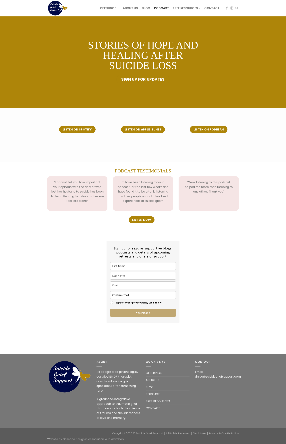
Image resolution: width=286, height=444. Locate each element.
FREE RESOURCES (186, 8)
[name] (143, 266)
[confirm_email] (143, 295)
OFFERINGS (109, 8)
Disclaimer (199, 433)
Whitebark (117, 439)
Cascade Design (74, 439)
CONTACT (211, 8)
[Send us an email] (236, 8)
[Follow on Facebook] (226, 8)
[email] (143, 285)
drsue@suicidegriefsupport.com (218, 376)
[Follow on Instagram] (231, 8)
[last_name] (143, 276)
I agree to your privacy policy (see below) (138, 302)
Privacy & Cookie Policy (224, 433)
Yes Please (143, 313)
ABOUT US (130, 8)
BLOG (146, 8)
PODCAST (161, 8)
